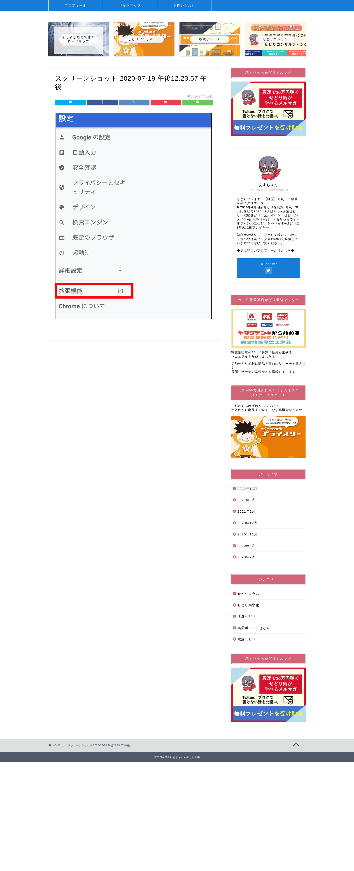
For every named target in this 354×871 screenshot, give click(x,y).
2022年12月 (248, 488)
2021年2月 (246, 511)
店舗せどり (247, 616)
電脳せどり (247, 639)
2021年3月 (246, 500)
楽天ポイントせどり (254, 628)
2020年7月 (246, 557)
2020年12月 (248, 523)
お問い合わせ (184, 5)
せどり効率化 (248, 605)
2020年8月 (246, 546)
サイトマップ (130, 5)
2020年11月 (248, 534)
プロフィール (75, 5)
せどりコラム (248, 593)
